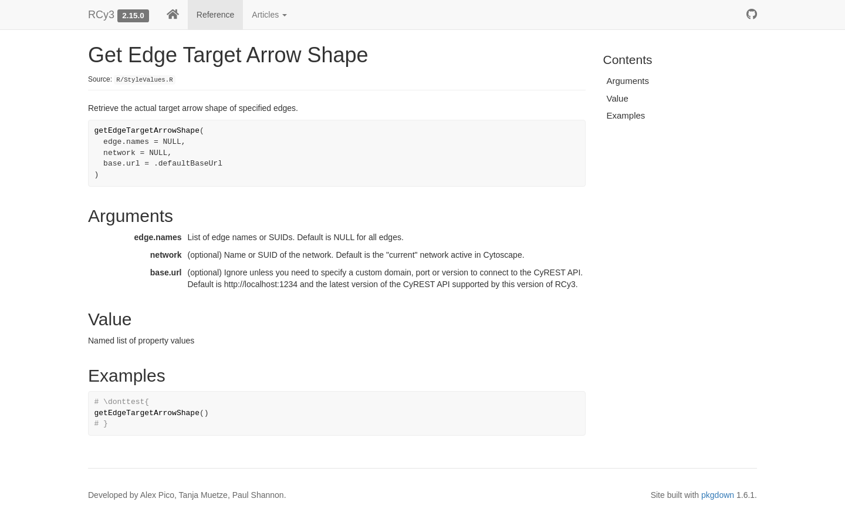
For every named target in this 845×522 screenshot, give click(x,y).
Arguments (628, 81)
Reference (216, 14)
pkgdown (717, 495)
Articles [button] (269, 14)
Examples (626, 115)
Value (617, 98)
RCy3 (101, 15)
